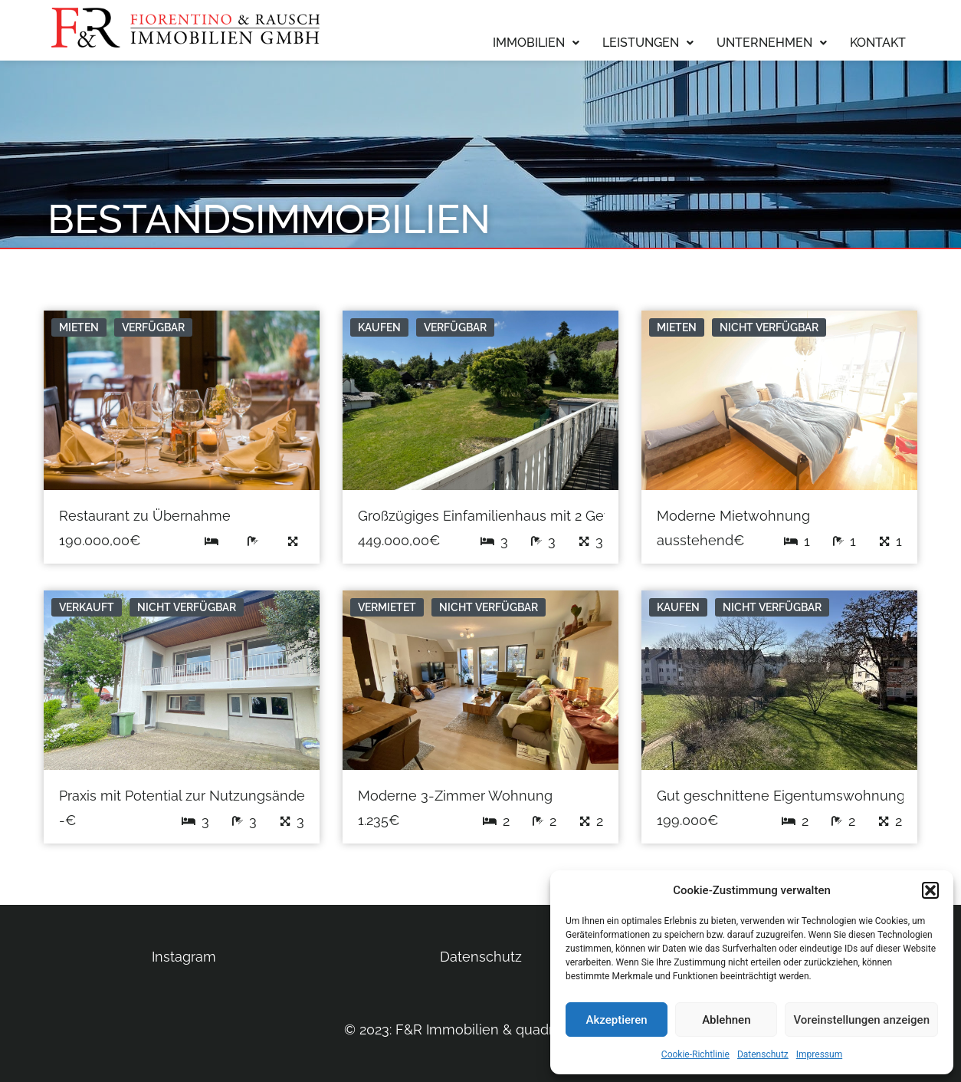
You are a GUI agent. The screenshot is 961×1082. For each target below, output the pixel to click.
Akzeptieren (617, 1020)
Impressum (819, 1054)
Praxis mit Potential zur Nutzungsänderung (197, 796)
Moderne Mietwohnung (733, 516)
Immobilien (536, 42)
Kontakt (878, 42)
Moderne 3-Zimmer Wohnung (455, 796)
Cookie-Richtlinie (695, 1054)
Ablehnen (726, 1020)
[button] (930, 890)
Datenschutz (763, 1054)
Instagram (184, 957)
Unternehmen (772, 42)
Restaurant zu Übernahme (145, 516)
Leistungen (648, 42)
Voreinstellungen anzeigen (861, 1020)
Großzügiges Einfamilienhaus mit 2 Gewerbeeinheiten (532, 516)
